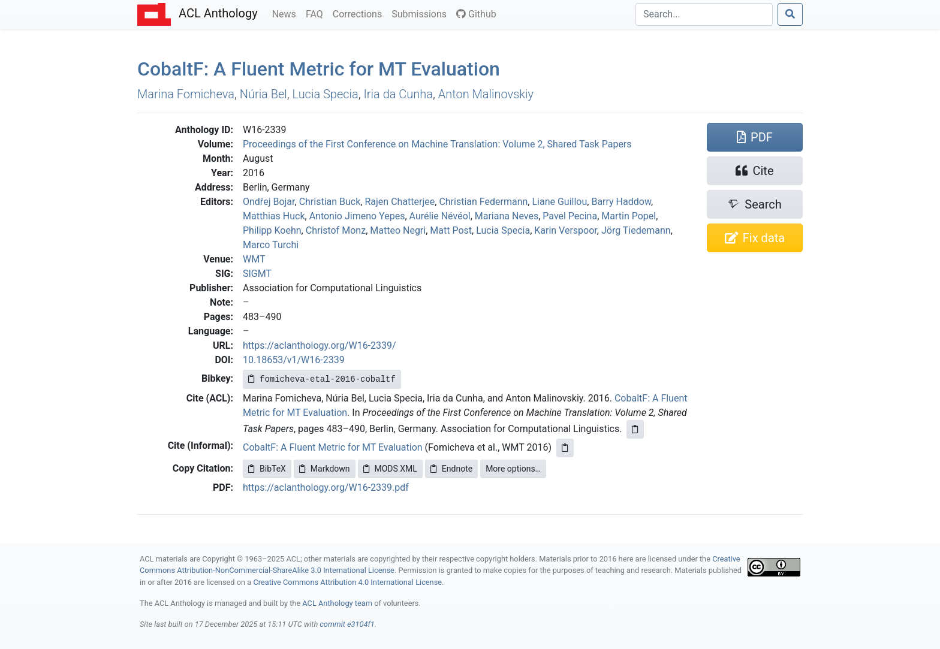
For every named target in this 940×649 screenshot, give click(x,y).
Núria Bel (263, 94)
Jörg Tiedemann (636, 230)
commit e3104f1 (347, 624)
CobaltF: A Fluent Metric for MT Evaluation (333, 447)
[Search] (704, 14)
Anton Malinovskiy (486, 94)
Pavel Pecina (570, 216)
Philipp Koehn (272, 230)
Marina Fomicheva (185, 94)
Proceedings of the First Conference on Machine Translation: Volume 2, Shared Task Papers (437, 144)
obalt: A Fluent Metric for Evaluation (318, 69)
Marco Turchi (271, 244)
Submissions (421, 13)
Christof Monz (336, 230)
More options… (513, 468)
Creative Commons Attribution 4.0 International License (347, 582)
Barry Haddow (621, 201)
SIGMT (257, 273)
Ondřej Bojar (269, 201)
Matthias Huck (274, 216)
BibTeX (267, 468)
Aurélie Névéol (440, 216)
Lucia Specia (325, 94)
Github (476, 14)
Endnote (451, 468)
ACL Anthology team (337, 603)
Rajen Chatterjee (399, 201)
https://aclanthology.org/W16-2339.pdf (326, 487)
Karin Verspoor (565, 230)
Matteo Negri (398, 230)
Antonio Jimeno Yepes (357, 216)
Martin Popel (628, 216)
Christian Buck (330, 201)
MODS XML (390, 468)
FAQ (317, 13)
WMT (254, 259)
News (286, 13)
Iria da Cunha (398, 94)
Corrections (360, 13)
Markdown (324, 468)
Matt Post (451, 230)
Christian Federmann (483, 201)
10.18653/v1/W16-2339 (294, 360)
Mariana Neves (506, 216)
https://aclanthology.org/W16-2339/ (319, 345)
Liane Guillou (559, 201)
